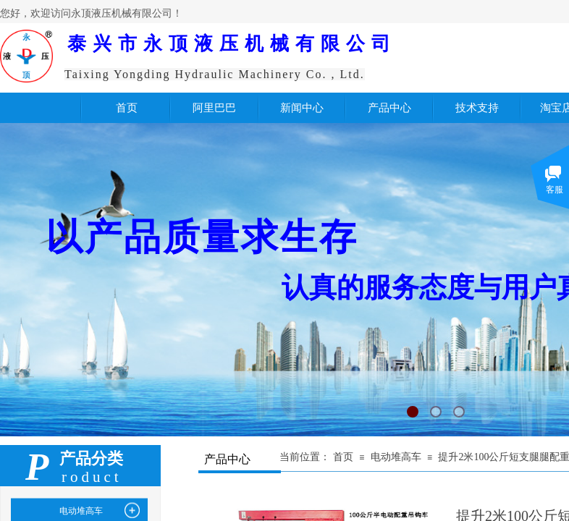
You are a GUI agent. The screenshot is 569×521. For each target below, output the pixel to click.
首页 (343, 457)
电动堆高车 (396, 457)
